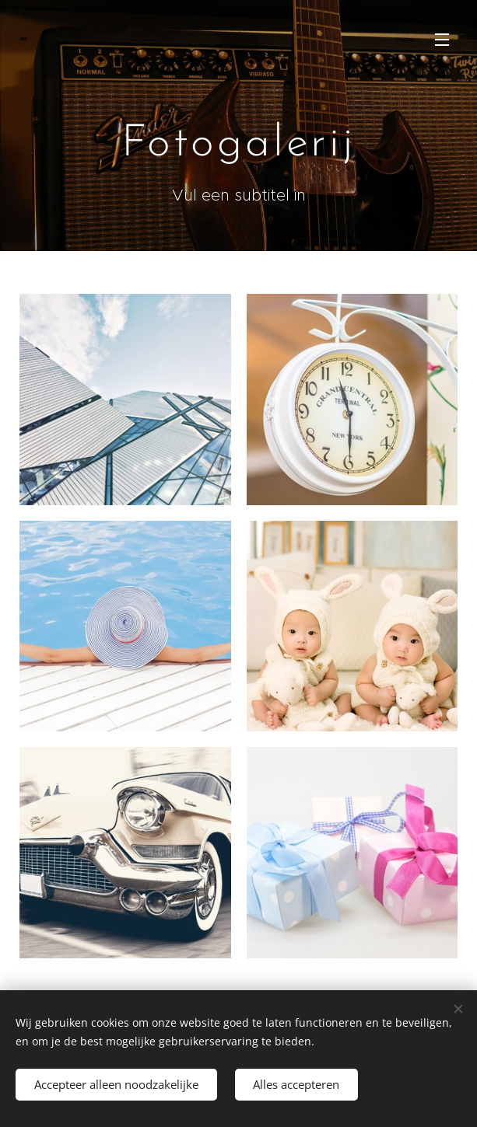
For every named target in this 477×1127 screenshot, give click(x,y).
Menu (442, 39)
